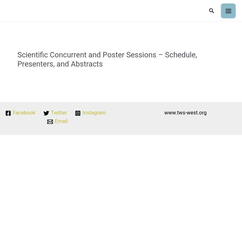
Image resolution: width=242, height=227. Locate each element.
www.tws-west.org (185, 113)
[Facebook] (20, 113)
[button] (212, 11)
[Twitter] (55, 113)
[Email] (57, 122)
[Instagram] (90, 113)
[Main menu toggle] (228, 10)
